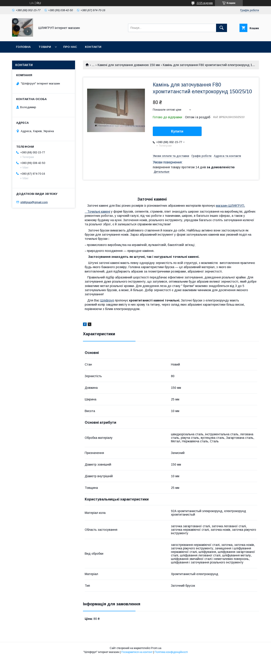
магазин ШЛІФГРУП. (230, 205)
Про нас (70, 46)
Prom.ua (156, 648)
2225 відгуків (205, 3)
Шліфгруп (107, 300)
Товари (45, 46)
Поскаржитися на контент (137, 652)
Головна (23, 46)
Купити (177, 131)
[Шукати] (221, 28)
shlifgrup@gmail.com (34, 202)
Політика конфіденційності (171, 652)
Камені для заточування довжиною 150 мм (129, 65)
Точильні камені (97, 211)
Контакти (93, 46)
